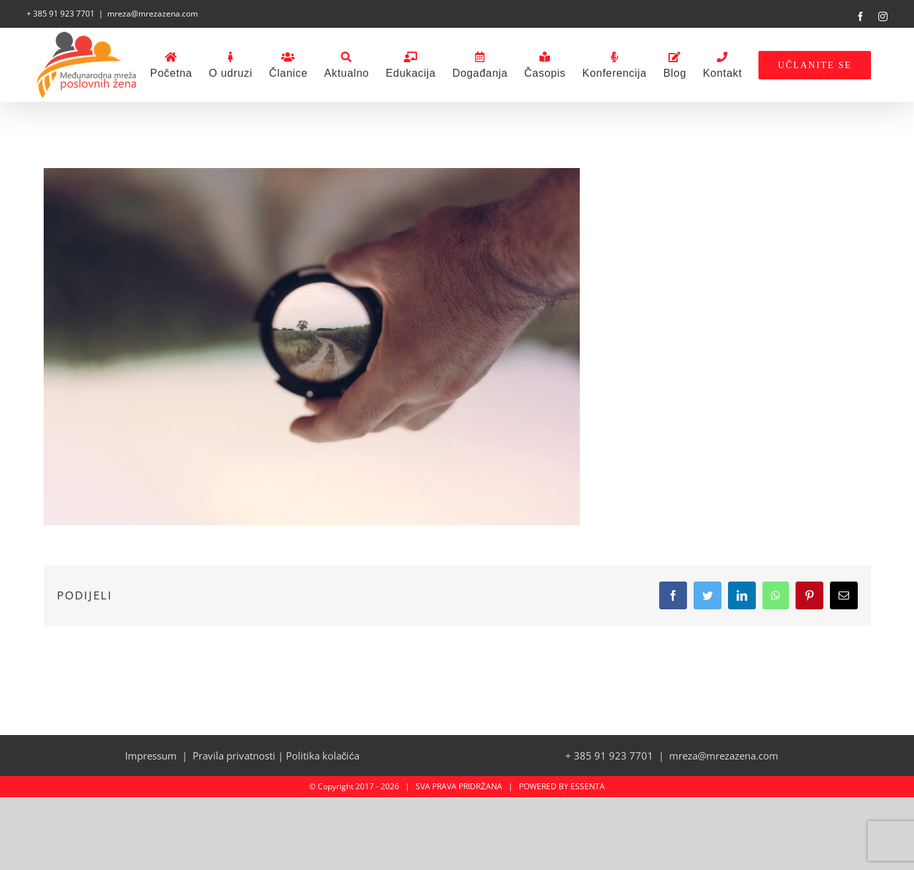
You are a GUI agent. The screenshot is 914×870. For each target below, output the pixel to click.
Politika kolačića (322, 755)
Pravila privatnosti (234, 755)
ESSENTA (588, 786)
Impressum (151, 755)
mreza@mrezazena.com (152, 13)
